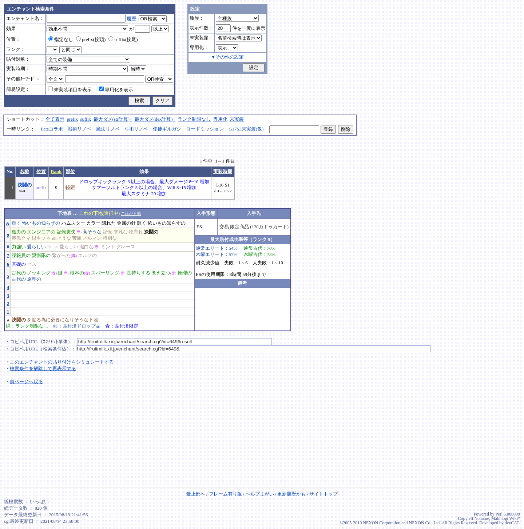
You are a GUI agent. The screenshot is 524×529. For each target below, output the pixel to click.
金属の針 (126, 223)
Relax (52, 246)
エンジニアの (41, 232)
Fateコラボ (52, 129)
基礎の (19, 264)
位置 (41, 171)
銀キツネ (41, 238)
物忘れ (136, 232)
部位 (70, 171)
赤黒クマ (21, 238)
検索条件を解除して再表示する (43, 368)
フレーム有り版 (225, 494)
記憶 (107, 232)
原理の (185, 273)
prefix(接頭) (91, 39)
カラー (93, 223)
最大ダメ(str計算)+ (113, 119)
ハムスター (73, 223)
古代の (19, 273)
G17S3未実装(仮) (246, 129)
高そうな (92, 232)
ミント (108, 246)
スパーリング (105, 273)
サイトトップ (323, 494)
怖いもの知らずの (41, 223)
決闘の (24, 185)
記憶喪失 (66, 232)
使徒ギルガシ (167, 129)
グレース (125, 246)
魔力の (19, 232)
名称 (24, 171)
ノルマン (92, 238)
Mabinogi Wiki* (505, 518)
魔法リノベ (108, 129)
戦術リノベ (79, 129)
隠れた (109, 223)
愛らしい (36, 246)
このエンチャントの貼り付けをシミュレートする (62, 362)
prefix (72, 119)
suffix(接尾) (123, 39)
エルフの (87, 255)
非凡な (121, 232)
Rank (56, 171)
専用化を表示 (116, 89)
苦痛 (77, 238)
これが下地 (131, 213)
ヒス (31, 264)
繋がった (61, 255)
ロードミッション (205, 129)
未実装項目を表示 (70, 89)
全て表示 (54, 119)
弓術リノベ (136, 129)
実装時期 (222, 171)
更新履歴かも (291, 494)
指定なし (60, 39)
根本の (77, 273)
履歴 (131, 18)
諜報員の (21, 255)
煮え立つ (160, 273)
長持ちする (138, 273)
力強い (19, 246)
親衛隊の (41, 255)
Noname (481, 518)
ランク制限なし (194, 119)
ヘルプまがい (260, 494)
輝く (16, 223)
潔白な (86, 246)
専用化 (220, 119)
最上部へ (195, 494)
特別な (110, 238)
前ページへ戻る (26, 381)
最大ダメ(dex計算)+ (155, 119)
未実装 (237, 119)
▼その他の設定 (227, 57)
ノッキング (39, 273)
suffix (85, 119)
